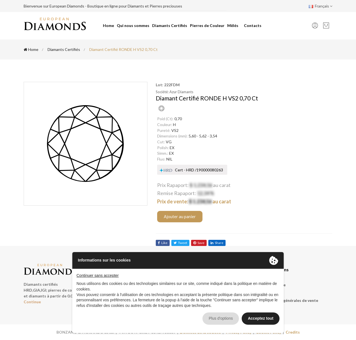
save (198, 243)
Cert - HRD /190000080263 (199, 169)
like (162, 243)
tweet (180, 243)
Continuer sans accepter (97, 275)
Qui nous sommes (133, 25)
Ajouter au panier (180, 216)
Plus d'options (221, 318)
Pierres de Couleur (207, 25)
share (217, 243)
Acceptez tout (260, 318)
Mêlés (232, 25)
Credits (293, 332)
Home (108, 25)
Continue (32, 301)
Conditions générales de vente (289, 300)
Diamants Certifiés (169, 25)
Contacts (252, 25)
